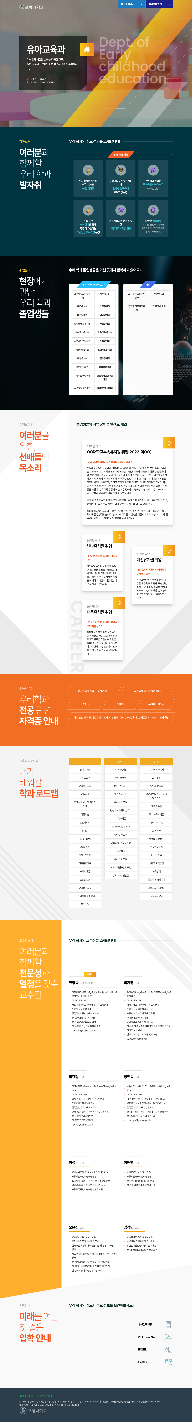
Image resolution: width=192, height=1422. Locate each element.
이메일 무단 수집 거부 (45, 1396)
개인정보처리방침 (26, 1396)
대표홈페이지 (127, 4)
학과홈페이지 (155, 4)
